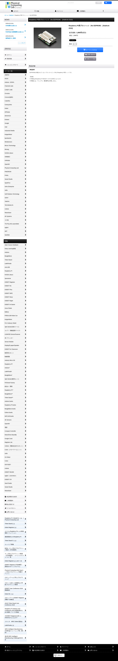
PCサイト (60, 655)
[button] (103, 11)
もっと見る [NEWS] (21, 43)
